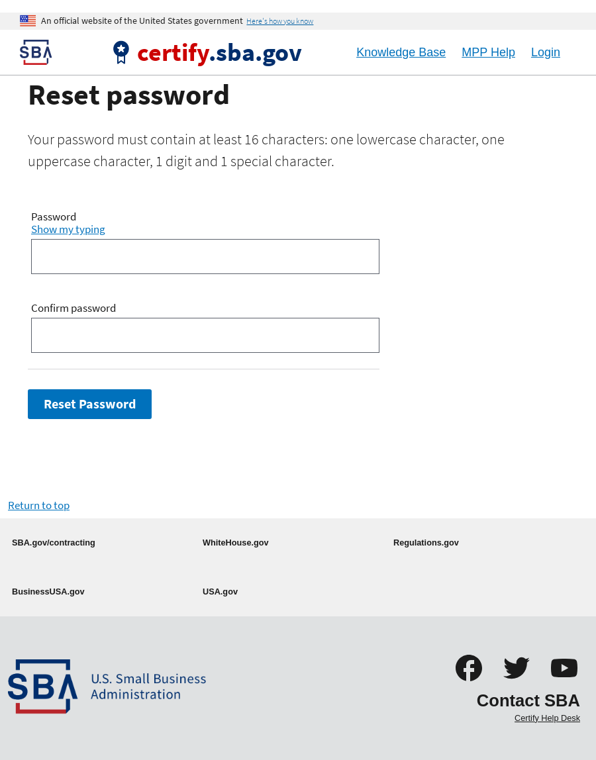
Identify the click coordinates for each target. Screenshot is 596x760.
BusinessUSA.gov (48, 591)
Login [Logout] (545, 52)
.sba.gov (219, 52)
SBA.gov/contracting (53, 542)
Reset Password (90, 403)
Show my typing (68, 229)
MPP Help (488, 52)
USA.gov (220, 591)
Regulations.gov (426, 542)
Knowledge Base (401, 52)
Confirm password (73, 308)
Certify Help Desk (547, 718)
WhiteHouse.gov (236, 542)
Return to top (39, 505)
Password (53, 217)
